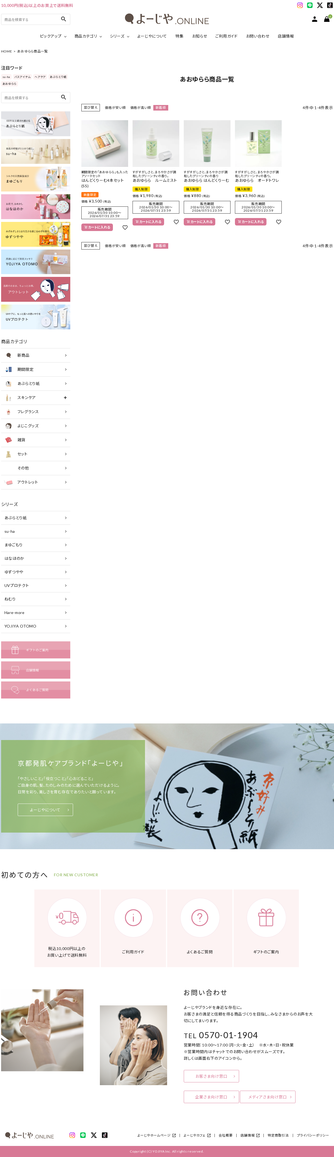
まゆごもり (13, 544)
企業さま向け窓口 (211, 1097)
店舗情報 (286, 36)
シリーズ (117, 36)
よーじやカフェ (195, 1135)
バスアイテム (22, 76)
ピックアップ (50, 36)
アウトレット (21, 482)
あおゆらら (9, 83)
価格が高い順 (140, 108)
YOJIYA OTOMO (20, 626)
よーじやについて (152, 36)
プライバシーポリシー (313, 1135)
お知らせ (199, 36)
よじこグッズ (21, 426)
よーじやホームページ (154, 1135)
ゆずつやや (14, 572)
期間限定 (19, 369)
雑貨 (14, 440)
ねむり (10, 599)
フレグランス (21, 411)
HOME (6, 51)
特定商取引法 (278, 1135)
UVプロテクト (16, 585)
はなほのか (14, 558)
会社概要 (226, 1135)
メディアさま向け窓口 (267, 1097)
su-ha (6, 76)
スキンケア (20, 397)
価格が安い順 (115, 108)
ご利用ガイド (226, 36)
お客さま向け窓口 (211, 1076)
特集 (179, 36)
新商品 (17, 355)
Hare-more (14, 612)
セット (16, 454)
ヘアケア (40, 76)
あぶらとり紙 (58, 76)
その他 (16, 468)
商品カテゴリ (85, 36)
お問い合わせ (258, 36)
